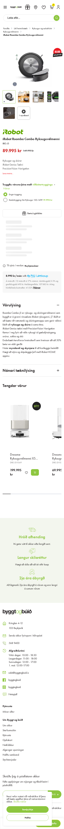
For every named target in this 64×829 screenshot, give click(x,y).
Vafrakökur (56, 808)
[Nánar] (37, 287)
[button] (27, 809)
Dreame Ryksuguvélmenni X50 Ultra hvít (23, 458)
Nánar (6, 188)
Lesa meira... (8, 173)
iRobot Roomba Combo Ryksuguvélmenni (23, 34)
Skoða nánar (19, 801)
